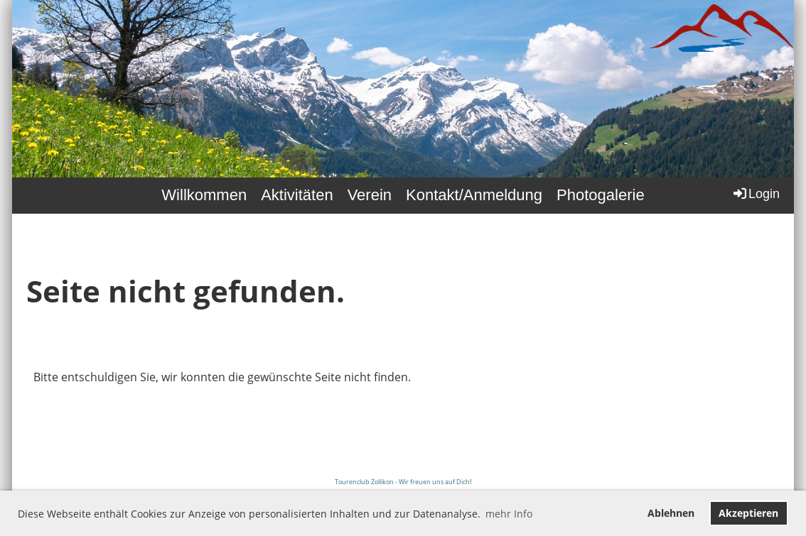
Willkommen (204, 195)
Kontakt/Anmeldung (474, 195)
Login (755, 193)
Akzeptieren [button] (748, 513)
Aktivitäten (297, 195)
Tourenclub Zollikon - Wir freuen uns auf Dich (402, 481)
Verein (370, 195)
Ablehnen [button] (671, 513)
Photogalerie (601, 195)
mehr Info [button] (508, 513)
